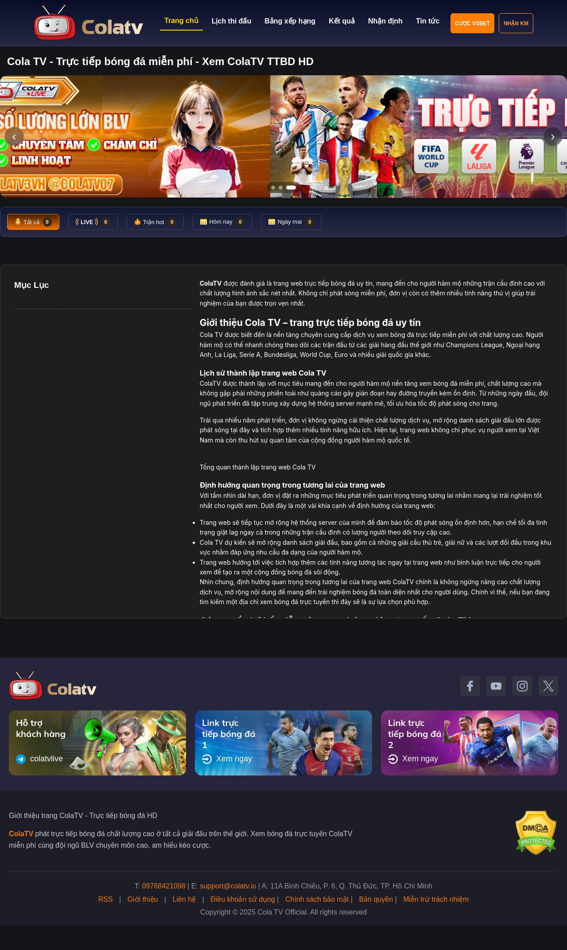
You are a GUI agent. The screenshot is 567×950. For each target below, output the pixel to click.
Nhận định (385, 21)
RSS (105, 899)
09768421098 (164, 886)
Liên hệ (184, 899)
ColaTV (21, 834)
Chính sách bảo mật (317, 899)
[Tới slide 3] (291, 188)
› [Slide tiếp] (553, 136)
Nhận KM (516, 23)
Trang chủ (181, 20)
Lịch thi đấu (231, 21)
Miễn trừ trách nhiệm (436, 899)
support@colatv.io (228, 886)
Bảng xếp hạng (289, 21)
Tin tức (427, 21)
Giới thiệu (143, 899)
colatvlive (39, 759)
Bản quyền (376, 899)
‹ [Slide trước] (14, 136)
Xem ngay (227, 759)
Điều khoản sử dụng (242, 899)
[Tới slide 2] (281, 188)
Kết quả (342, 21)
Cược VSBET (472, 23)
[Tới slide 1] (273, 188)
